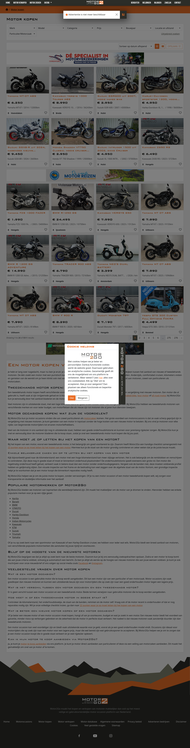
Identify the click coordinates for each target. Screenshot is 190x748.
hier (101, 377)
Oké (72, 397)
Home (8, 2)
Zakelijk (168, 2)
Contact (177, 2)
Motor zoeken (35, 2)
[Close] (116, 14)
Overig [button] (47, 2)
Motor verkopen (20, 2)
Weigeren (82, 397)
